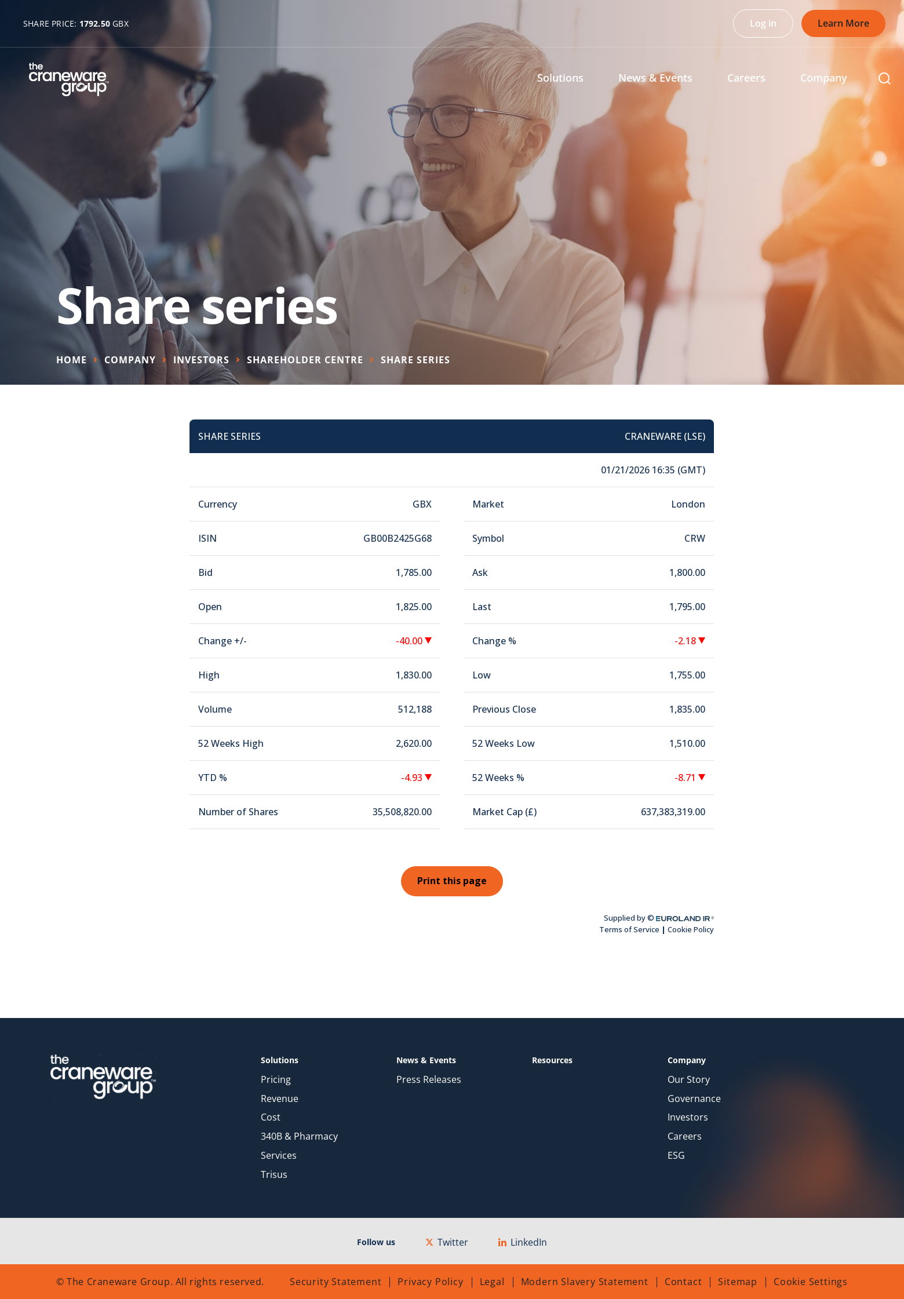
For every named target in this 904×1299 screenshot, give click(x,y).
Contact (683, 1281)
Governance (694, 1099)
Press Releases (428, 1080)
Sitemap (737, 1281)
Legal (492, 1281)
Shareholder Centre (305, 359)
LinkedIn (522, 1242)
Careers (685, 1136)
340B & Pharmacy (299, 1136)
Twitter (446, 1242)
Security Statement (335, 1281)
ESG (676, 1156)
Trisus (274, 1175)
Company (130, 359)
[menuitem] (569, 79)
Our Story (689, 1080)
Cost (270, 1117)
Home (71, 359)
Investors (201, 359)
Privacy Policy (430, 1281)
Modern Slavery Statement (584, 1281)
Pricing (276, 1080)
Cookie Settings (811, 1281)
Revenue (279, 1099)
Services (279, 1156)
